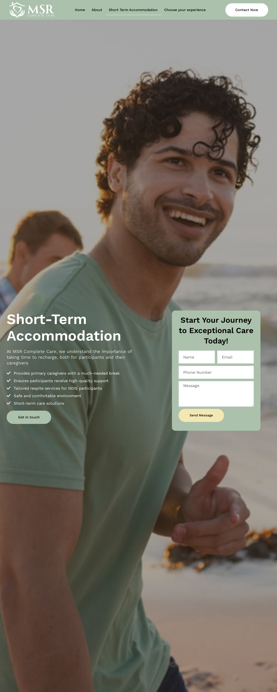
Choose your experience (185, 10)
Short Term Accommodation (133, 10)
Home (80, 10)
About (97, 10)
